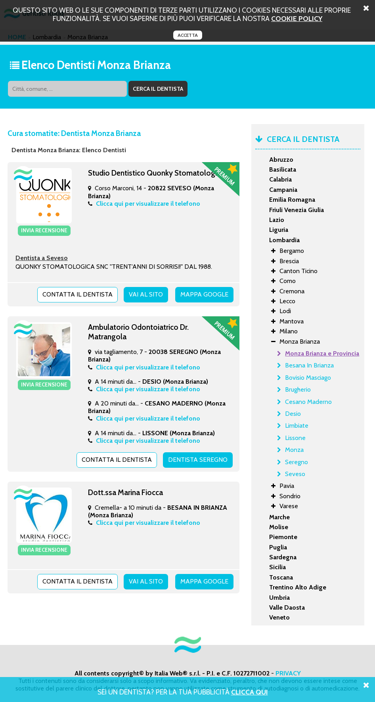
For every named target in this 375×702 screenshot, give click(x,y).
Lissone (295, 438)
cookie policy (296, 18)
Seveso (295, 474)
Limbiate (296, 425)
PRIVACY (288, 673)
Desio (293, 413)
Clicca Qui (249, 692)
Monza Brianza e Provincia (322, 353)
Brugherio (298, 389)
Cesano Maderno (308, 402)
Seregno (296, 462)
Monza (294, 449)
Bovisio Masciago (308, 377)
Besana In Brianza (309, 365)
